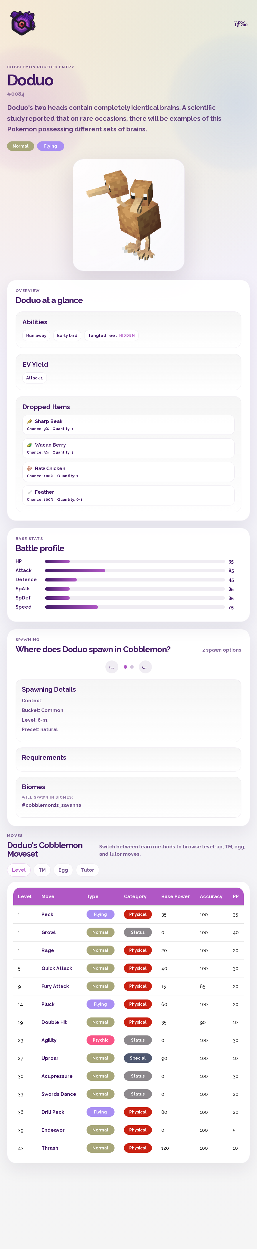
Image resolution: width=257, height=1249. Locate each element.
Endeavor (53, 1130)
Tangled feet (111, 335)
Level (19, 870)
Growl (49, 932)
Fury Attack (55, 986)
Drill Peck (53, 1112)
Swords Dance (59, 1094)
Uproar (50, 1058)
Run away (36, 335)
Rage (48, 950)
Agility (49, 1040)
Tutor (87, 870)
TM (42, 870)
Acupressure (57, 1076)
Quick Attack (57, 968)
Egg (63, 870)
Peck (47, 914)
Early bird (67, 335)
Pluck (48, 1004)
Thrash (50, 1148)
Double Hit (54, 1022)
